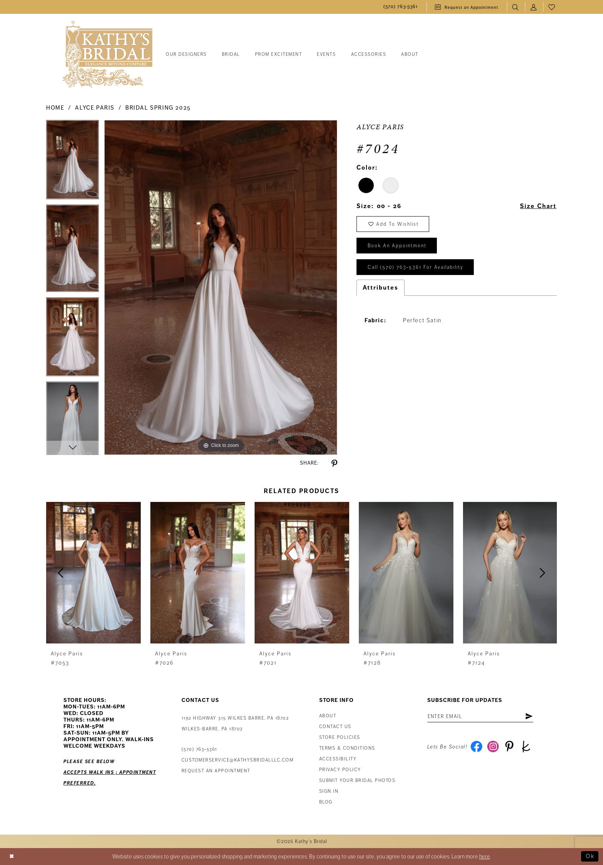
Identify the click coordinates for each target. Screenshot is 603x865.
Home (55, 107)
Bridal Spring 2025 (158, 107)
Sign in (329, 791)
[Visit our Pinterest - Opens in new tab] (509, 747)
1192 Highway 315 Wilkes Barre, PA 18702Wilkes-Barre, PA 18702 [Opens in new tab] (235, 723)
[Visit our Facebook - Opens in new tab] (476, 747)
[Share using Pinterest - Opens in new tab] (334, 464)
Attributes (380, 288)
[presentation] (93, 573)
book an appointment (397, 246)
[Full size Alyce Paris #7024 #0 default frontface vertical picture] (221, 287)
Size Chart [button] (538, 206)
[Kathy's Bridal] (107, 55)
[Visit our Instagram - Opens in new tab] (492, 747)
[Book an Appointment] (466, 7)
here (484, 856)
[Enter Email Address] (480, 716)
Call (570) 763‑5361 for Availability (415, 268)
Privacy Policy (340, 770)
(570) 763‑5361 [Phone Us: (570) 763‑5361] (199, 749)
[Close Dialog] (12, 856)
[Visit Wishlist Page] (552, 7)
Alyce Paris (95, 107)
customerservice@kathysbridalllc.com (238, 760)
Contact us (335, 727)
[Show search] (516, 7)
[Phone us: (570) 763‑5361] (400, 7)
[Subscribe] (529, 716)
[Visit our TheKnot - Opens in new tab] (526, 747)
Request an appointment (216, 771)
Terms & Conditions (347, 748)
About (327, 716)
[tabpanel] (72, 162)
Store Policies (339, 737)
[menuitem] (400, 7)
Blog (326, 802)
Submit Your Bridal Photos (357, 780)
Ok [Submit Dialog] (590, 856)
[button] (534, 7)
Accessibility (338, 759)
